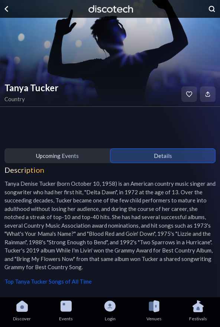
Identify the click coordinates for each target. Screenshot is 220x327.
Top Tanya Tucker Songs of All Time (48, 281)
